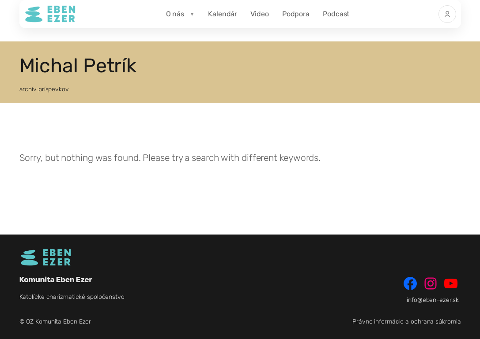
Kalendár (222, 14)
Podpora (296, 14)
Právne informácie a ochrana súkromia (406, 321)
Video (259, 14)
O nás (175, 14)
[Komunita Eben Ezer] (50, 14)
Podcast (336, 14)
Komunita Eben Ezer (55, 279)
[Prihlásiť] (447, 14)
